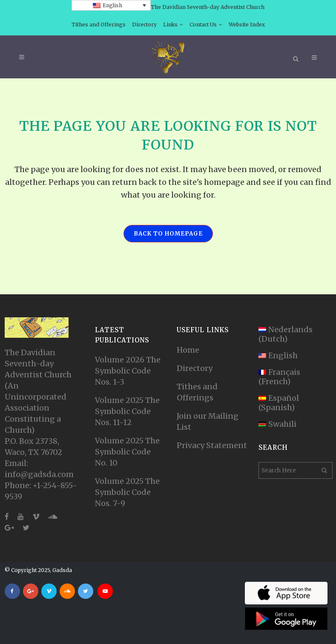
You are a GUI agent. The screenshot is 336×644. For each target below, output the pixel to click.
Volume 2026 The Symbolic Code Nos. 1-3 (128, 371)
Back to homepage (168, 233)
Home (188, 350)
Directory (144, 24)
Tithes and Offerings (99, 24)
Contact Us (203, 24)
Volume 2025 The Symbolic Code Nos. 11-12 (127, 411)
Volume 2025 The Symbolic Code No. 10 (127, 452)
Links (170, 24)
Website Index (247, 24)
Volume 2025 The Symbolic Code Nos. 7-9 (127, 492)
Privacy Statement (212, 445)
